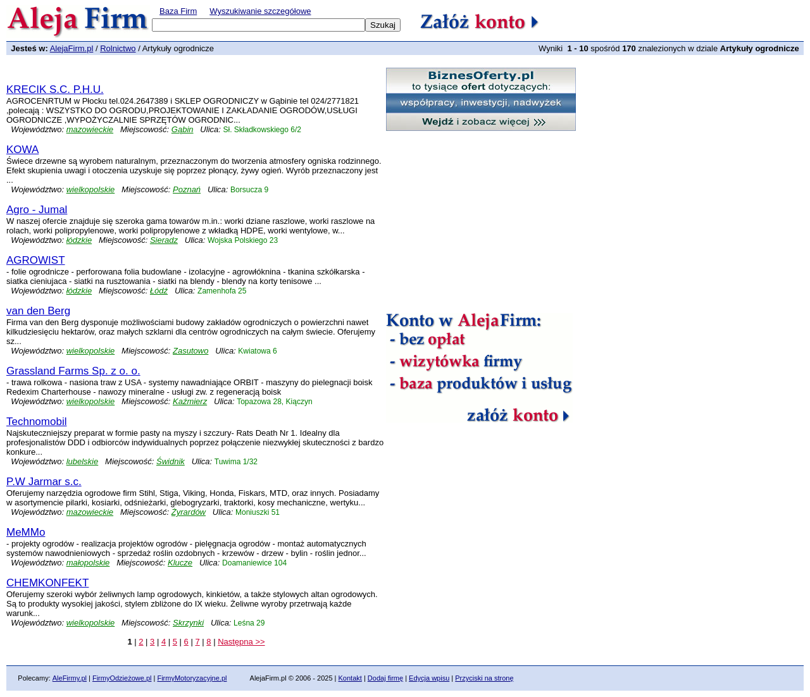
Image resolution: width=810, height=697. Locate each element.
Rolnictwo (117, 48)
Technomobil (36, 422)
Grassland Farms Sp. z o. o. (73, 371)
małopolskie (88, 562)
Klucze (180, 562)
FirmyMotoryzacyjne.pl (192, 678)
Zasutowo (190, 350)
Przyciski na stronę (484, 678)
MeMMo (25, 532)
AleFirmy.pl (70, 678)
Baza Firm (178, 11)
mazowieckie (89, 129)
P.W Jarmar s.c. (44, 482)
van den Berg (38, 311)
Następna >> (241, 641)
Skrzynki (188, 622)
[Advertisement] (154, 72)
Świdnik (170, 461)
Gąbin (182, 129)
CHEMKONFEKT (47, 583)
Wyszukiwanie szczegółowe (260, 11)
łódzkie (79, 240)
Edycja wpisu (429, 678)
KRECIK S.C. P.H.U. (55, 89)
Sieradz (164, 240)
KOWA (22, 150)
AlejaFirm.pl (72, 48)
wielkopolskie (90, 189)
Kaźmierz (190, 401)
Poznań (187, 189)
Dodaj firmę (385, 678)
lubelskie (82, 461)
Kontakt (350, 678)
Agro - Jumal (36, 210)
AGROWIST (35, 260)
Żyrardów (188, 512)
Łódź (159, 290)
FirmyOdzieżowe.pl (122, 678)
